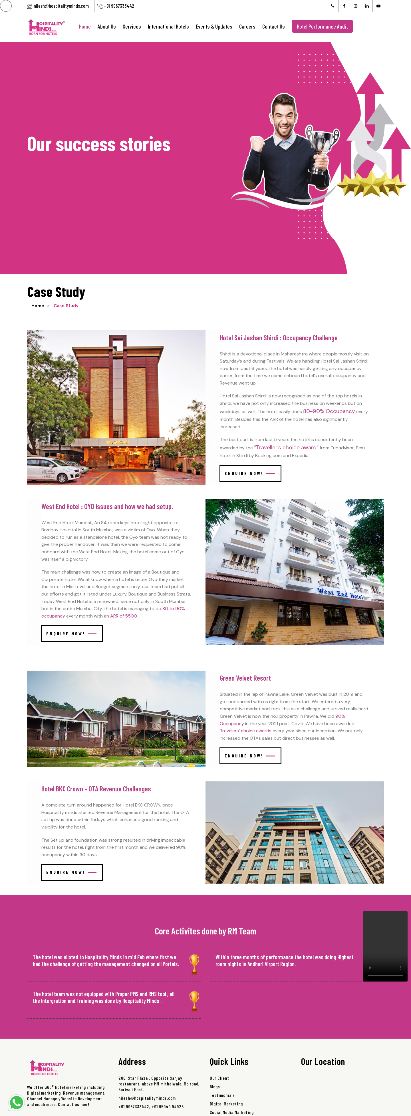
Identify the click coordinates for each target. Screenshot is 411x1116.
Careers (247, 26)
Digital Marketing (226, 1103)
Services (132, 26)
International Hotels (168, 26)
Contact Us (273, 26)
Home (85, 26)
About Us (107, 26)
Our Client (219, 1078)
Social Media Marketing (232, 1112)
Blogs (215, 1086)
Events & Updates (214, 26)
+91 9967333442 (119, 6)
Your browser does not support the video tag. (385, 946)
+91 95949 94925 (168, 1106)
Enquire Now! (250, 473)
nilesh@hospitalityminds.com (61, 6)
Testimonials (222, 1095)
